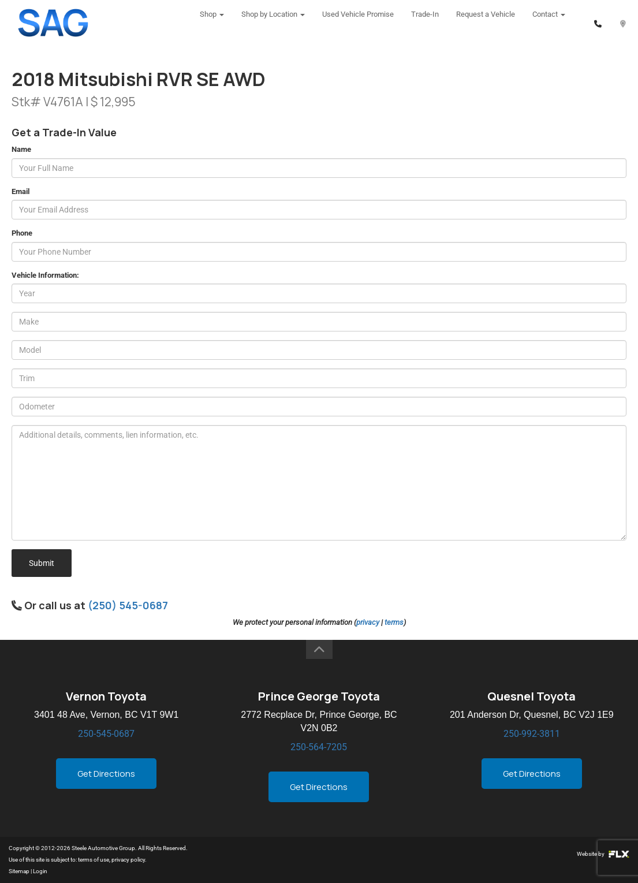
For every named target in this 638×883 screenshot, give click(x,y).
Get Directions (106, 773)
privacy (367, 622)
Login (40, 871)
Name (21, 149)
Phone (22, 233)
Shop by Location (273, 22)
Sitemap (19, 871)
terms (394, 622)
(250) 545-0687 (128, 605)
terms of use (93, 859)
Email (20, 191)
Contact (548, 22)
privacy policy (128, 859)
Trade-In (425, 22)
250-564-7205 (318, 747)
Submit (41, 563)
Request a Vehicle (485, 22)
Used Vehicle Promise (358, 22)
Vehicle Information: (45, 275)
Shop (212, 22)
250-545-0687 (106, 733)
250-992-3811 (531, 733)
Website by (603, 854)
